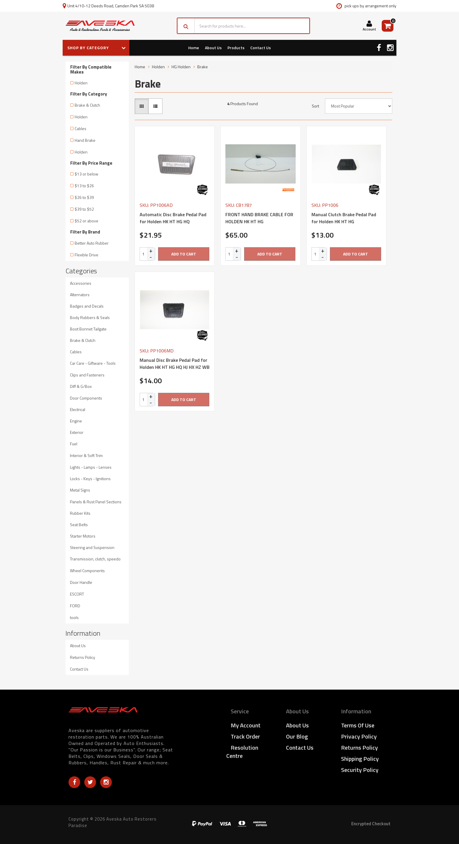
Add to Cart (183, 254)
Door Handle (81, 582)
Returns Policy (82, 657)
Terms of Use (357, 725)
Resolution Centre (242, 751)
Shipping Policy (360, 758)
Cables (80, 128)
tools (74, 617)
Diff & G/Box (81, 386)
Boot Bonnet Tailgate (88, 329)
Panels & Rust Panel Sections (95, 502)
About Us (213, 48)
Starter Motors (82, 536)
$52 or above (86, 221)
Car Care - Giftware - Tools (93, 363)
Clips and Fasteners (87, 375)
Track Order (245, 736)
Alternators (80, 294)
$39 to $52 (84, 209)
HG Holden (181, 67)
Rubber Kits (80, 513)
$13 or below (86, 174)
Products (235, 48)
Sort (315, 106)
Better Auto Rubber (92, 243)
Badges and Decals (87, 306)
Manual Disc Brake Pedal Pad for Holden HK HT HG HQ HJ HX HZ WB (175, 364)
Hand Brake (85, 140)
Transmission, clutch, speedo (95, 559)
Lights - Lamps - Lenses (91, 467)
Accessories (80, 283)
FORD (75, 606)
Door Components (86, 398)
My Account (246, 725)
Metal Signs (80, 490)
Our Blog (297, 736)
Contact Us (260, 48)
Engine (76, 421)
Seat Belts (79, 524)
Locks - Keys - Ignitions (90, 478)
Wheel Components (87, 570)
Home (193, 48)
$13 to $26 (84, 186)
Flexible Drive (86, 255)
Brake (202, 67)
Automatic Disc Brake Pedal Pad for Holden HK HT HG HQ (173, 218)
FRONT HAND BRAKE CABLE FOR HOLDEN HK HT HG (259, 218)
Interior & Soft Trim (86, 455)
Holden (81, 83)
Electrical (77, 409)
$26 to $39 (84, 197)
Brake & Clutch (87, 105)
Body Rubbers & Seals (90, 317)
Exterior (76, 432)
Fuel (73, 444)
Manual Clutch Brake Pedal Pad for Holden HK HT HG (343, 218)
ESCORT (77, 594)
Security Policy (359, 769)
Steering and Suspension (92, 547)
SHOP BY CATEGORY (96, 48)
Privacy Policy (359, 736)
